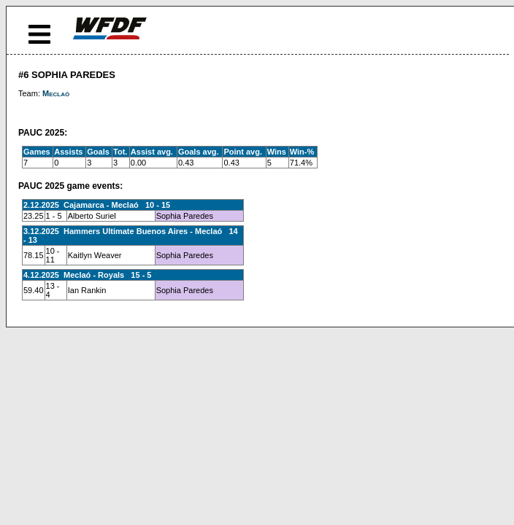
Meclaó (55, 93)
